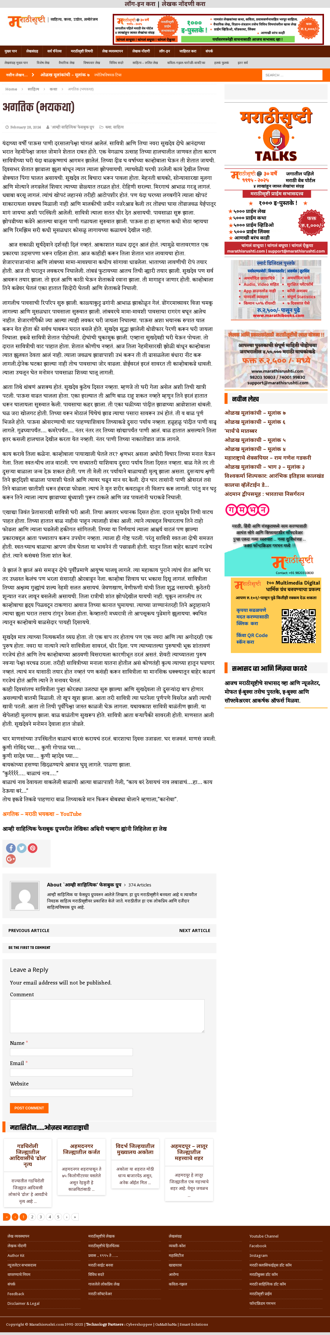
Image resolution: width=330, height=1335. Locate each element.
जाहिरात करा (187, 51)
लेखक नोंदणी (141, 51)
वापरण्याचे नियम (19, 1274)
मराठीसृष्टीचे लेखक (101, 1236)
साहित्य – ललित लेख (145, 63)
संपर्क (209, 51)
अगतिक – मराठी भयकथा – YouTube (41, 814)
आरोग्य (174, 1274)
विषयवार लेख (91, 63)
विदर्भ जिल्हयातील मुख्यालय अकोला (135, 1149)
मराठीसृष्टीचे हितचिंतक (103, 1246)
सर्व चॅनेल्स (54, 51)
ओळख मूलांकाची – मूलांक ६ (255, 421)
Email (18, 1063)
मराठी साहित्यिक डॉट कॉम (268, 1284)
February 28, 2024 (25, 127)
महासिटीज (176, 1255)
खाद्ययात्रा (175, 1265)
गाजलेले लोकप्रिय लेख (104, 1284)
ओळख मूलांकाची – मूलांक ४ (255, 448)
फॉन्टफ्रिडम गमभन (262, 1303)
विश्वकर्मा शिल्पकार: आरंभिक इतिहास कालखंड (274, 475)
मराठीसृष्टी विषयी (82, 51)
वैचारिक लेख (66, 63)
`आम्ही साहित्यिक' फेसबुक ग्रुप (72, 127)
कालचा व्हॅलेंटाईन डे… (247, 484)
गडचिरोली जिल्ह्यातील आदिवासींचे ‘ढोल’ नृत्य (27, 1154)
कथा (108, 127)
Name (18, 1043)
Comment (22, 995)
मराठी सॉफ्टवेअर (100, 1294)
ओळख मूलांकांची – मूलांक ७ (255, 412)
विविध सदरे (116, 63)
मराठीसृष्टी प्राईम (261, 1294)
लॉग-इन (164, 51)
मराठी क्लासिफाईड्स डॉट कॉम (271, 1265)
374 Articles (139, 885)
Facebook (258, 1246)
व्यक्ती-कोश (177, 1246)
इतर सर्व (243, 63)
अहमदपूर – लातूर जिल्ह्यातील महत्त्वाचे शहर (189, 1152)
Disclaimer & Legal (23, 1303)
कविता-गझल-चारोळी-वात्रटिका (186, 63)
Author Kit (16, 1255)
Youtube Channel (264, 1236)
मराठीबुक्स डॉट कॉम (264, 1274)
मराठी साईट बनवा (100, 1265)
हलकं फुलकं (221, 63)
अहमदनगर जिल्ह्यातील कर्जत (81, 1149)
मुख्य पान (11, 51)
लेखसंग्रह (32, 51)
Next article (194, 930)
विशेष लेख (43, 63)
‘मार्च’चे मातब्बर (241, 430)
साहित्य (33, 89)
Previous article (28, 930)
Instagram (259, 1255)
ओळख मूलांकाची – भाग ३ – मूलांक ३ (265, 466)
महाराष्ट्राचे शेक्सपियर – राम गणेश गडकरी (268, 457)
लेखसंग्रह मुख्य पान (16, 63)
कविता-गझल (178, 1284)
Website (19, 1084)
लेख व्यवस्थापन (112, 51)
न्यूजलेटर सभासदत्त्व (22, 1265)
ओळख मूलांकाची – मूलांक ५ (255, 439)
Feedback (16, 1294)
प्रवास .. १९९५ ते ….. (103, 1255)
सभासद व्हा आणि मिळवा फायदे (269, 669)
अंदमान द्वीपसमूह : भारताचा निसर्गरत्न (264, 493)
